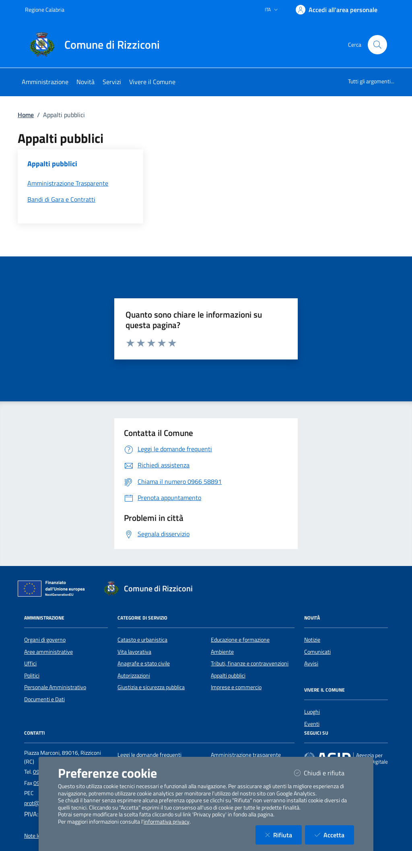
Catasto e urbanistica (142, 639)
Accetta (334, 835)
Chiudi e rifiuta (324, 773)
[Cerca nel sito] (377, 44)
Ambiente (222, 651)
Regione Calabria (44, 9)
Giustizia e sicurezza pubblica (151, 687)
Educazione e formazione (240, 639)
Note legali (36, 835)
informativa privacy (167, 821)
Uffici (30, 663)
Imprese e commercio (236, 687)
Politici (31, 675)
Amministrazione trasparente (246, 754)
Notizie (312, 639)
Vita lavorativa (134, 651)
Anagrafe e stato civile (143, 663)
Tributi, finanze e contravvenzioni (249, 663)
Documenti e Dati (44, 699)
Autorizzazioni (133, 675)
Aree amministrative (48, 651)
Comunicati (317, 651)
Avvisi (311, 663)
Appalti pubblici (228, 675)
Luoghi (312, 711)
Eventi (311, 723)
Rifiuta (283, 835)
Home (26, 115)
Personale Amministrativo (55, 687)
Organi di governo (45, 639)
